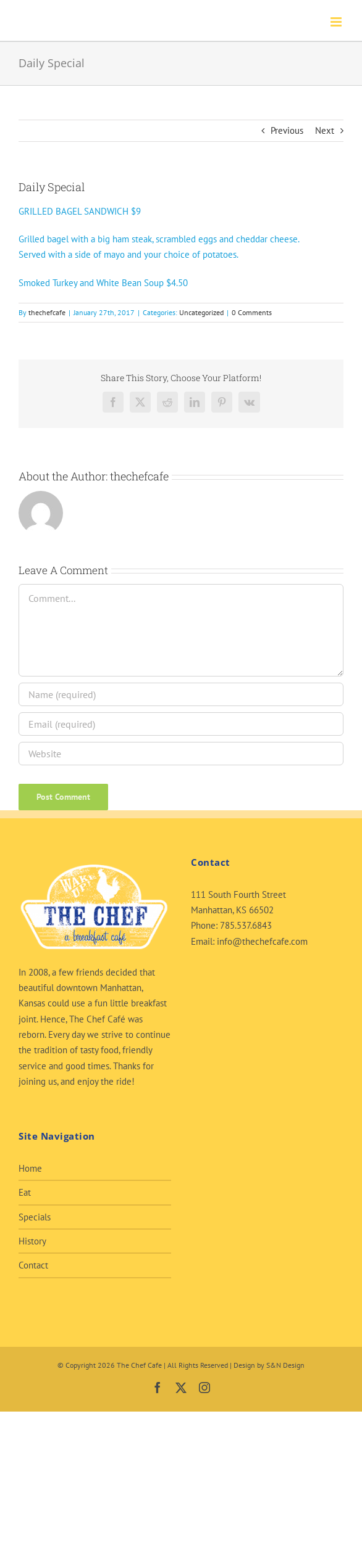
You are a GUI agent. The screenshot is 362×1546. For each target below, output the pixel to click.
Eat (25, 1192)
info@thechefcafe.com (262, 941)
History (32, 1241)
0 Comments (252, 312)
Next (324, 130)
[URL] (181, 753)
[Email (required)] (181, 724)
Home (30, 1168)
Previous (287, 130)
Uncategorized (201, 312)
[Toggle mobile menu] (336, 21)
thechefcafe (46, 312)
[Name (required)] (181, 694)
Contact (33, 1265)
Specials (35, 1217)
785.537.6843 (246, 925)
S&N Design (285, 1365)
